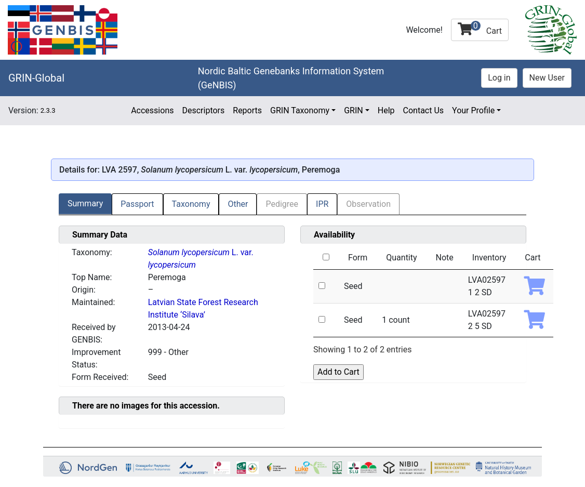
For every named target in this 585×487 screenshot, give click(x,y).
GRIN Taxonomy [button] (299, 110)
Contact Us (423, 110)
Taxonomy (191, 204)
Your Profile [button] (473, 110)
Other (238, 204)
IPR (322, 204)
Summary (85, 203)
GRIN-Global (36, 78)
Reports (247, 110)
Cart (480, 28)
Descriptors (203, 110)
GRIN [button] (353, 110)
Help (386, 110)
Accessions (152, 110)
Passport (137, 204)
